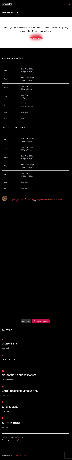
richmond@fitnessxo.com (19, 375)
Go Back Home (36, 38)
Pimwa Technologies (20, 455)
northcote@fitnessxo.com (20, 391)
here (20, 440)
